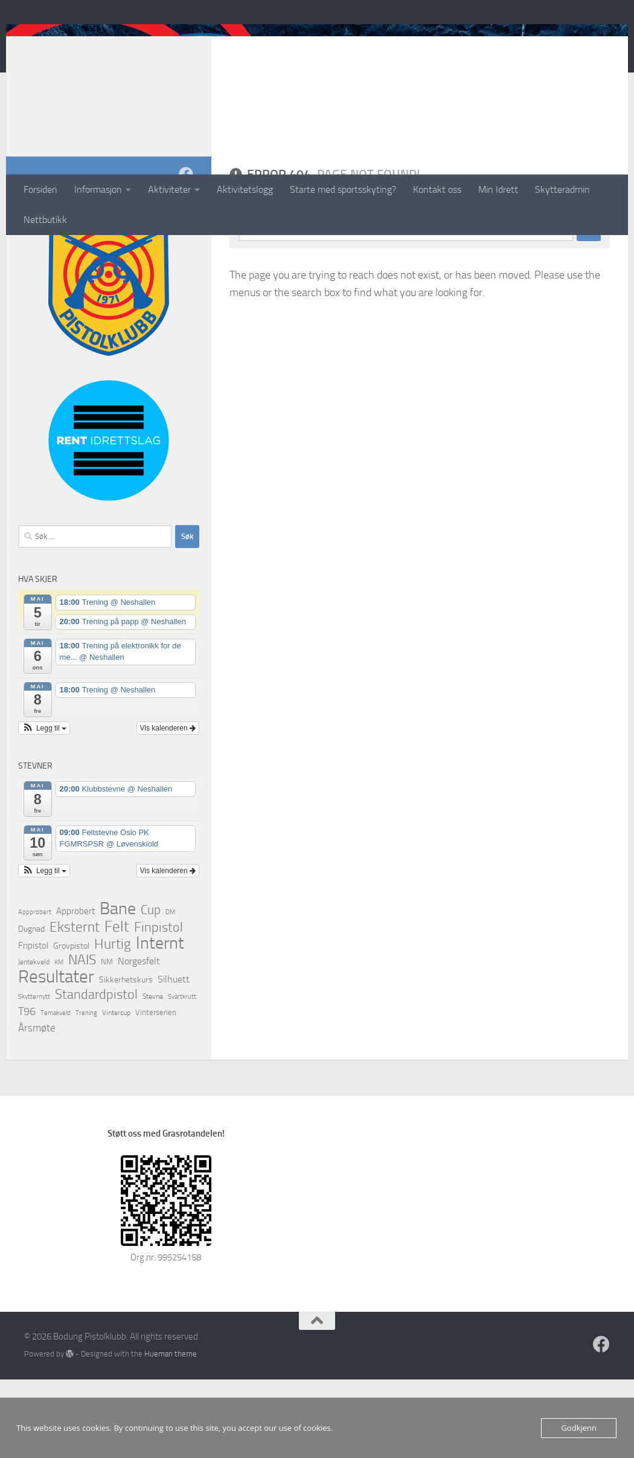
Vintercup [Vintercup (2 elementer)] (116, 1091)
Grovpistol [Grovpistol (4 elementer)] (71, 1024)
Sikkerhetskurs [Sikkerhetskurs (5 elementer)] (126, 1058)
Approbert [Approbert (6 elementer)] (75, 989)
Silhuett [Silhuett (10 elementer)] (174, 1057)
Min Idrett (498, 189)
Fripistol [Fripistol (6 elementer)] (33, 1024)
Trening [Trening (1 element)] (86, 1091)
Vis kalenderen (168, 806)
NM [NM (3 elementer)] (107, 1040)
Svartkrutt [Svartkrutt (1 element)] (182, 1075)
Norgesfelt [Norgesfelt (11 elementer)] (139, 1039)
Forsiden (40, 189)
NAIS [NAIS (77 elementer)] (82, 1038)
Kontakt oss (437, 189)
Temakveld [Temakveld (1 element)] (55, 1091)
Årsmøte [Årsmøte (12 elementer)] (37, 1106)
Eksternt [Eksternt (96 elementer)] (75, 1005)
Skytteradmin (562, 189)
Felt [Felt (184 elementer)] (116, 1005)
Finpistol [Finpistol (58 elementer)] (158, 1006)
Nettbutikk (45, 219)
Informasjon (98, 189)
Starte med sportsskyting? (343, 189)
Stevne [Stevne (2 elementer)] (152, 1075)
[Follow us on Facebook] (186, 252)
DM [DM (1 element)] (170, 991)
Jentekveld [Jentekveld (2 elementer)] (34, 1040)
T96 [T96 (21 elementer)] (27, 1090)
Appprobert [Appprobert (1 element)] (34, 991)
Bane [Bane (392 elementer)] (118, 987)
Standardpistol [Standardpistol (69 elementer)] (96, 1073)
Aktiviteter (169, 189)
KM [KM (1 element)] (58, 1041)
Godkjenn (579, 1427)
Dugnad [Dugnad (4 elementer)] (31, 1007)
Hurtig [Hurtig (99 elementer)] (112, 1022)
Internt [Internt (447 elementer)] (160, 1021)
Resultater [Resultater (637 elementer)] (56, 1055)
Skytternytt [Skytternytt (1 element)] (34, 1075)
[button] (44, 807)
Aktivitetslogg (245, 189)
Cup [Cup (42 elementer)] (151, 988)
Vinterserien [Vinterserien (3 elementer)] (155, 1090)
